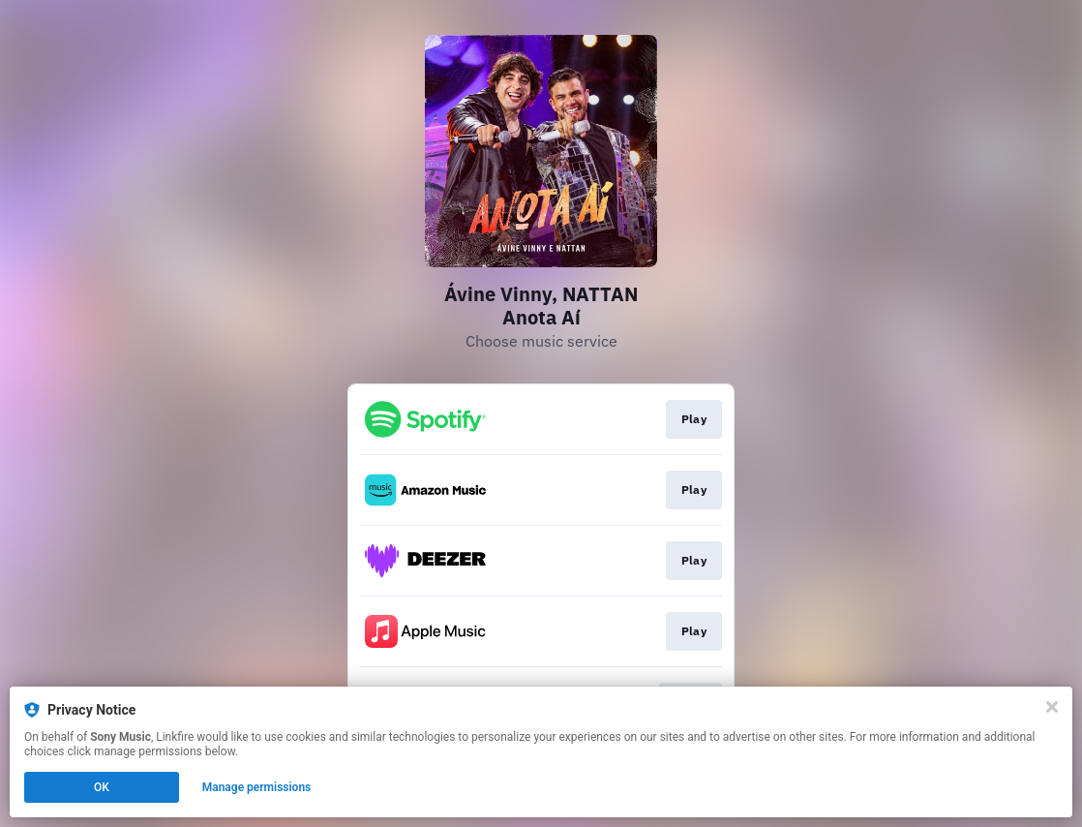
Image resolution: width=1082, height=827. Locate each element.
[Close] (1052, 706)
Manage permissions (257, 787)
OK (101, 787)
